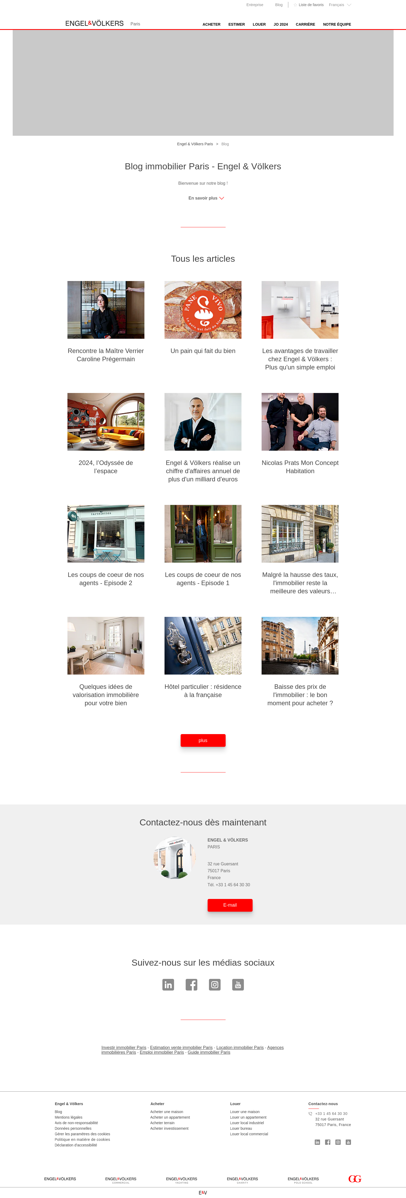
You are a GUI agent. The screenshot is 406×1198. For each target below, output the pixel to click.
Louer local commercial (249, 1134)
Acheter (212, 24)
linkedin (168, 985)
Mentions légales (69, 1117)
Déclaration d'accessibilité (76, 1145)
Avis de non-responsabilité (76, 1123)
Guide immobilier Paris (209, 1052)
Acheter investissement (169, 1128)
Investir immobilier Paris (124, 1047)
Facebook (191, 985)
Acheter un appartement (170, 1117)
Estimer (237, 24)
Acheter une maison (166, 1112)
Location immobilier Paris (240, 1047)
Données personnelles (73, 1128)
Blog (279, 5)
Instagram (215, 985)
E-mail (230, 905)
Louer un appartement (248, 1117)
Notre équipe (337, 24)
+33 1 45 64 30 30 (233, 885)
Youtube (238, 985)
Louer (259, 24)
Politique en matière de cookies (82, 1139)
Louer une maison (245, 1112)
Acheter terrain (162, 1123)
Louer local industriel (247, 1123)
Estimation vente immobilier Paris (181, 1047)
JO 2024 (281, 24)
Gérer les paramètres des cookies (82, 1134)
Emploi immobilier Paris (162, 1052)
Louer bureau (241, 1128)
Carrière (305, 24)
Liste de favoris (311, 5)
